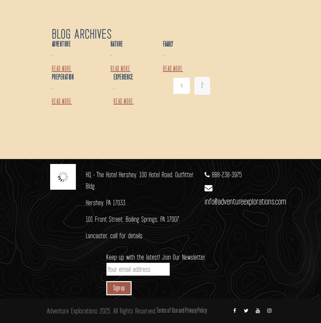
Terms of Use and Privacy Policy (181, 311)
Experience (123, 77)
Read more (62, 69)
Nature (117, 44)
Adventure (61, 44)
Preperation (63, 77)
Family (168, 44)
